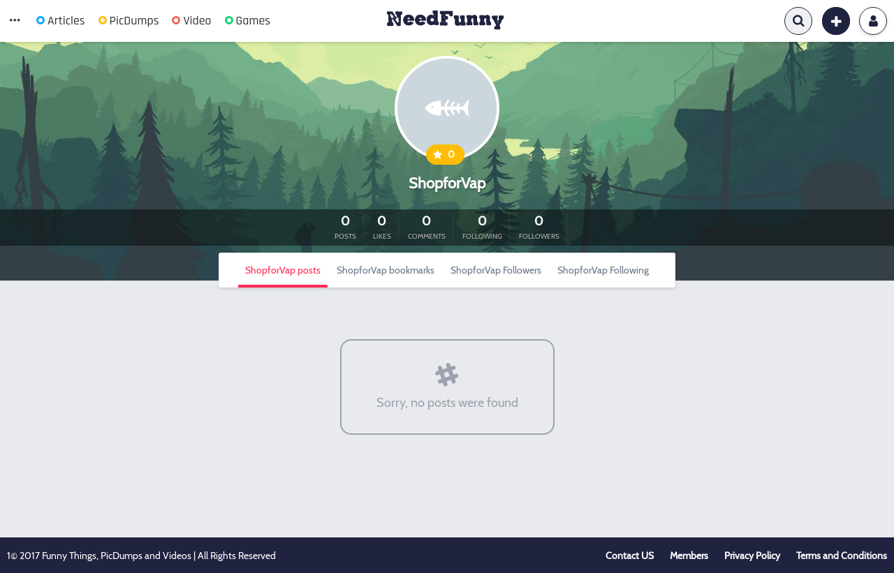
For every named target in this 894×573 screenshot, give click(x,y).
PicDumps (128, 21)
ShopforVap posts (283, 270)
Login (873, 21)
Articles (60, 21)
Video (191, 21)
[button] (15, 21)
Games (248, 21)
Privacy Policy (752, 555)
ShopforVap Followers (495, 270)
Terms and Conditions (841, 555)
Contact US (630, 555)
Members (689, 555)
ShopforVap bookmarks (385, 270)
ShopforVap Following (603, 270)
